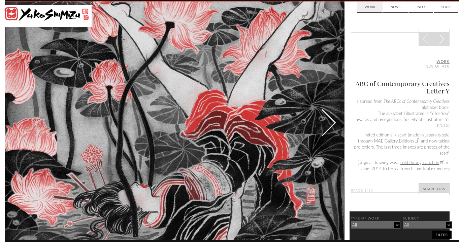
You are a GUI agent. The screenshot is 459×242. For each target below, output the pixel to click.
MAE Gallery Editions (394, 141)
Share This (434, 189)
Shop (446, 7)
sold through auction (419, 162)
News (395, 7)
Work (370, 7)
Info (421, 7)
